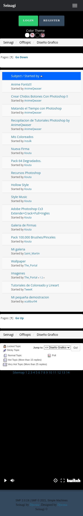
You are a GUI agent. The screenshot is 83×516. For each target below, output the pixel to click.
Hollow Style (20, 185)
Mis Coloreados (22, 137)
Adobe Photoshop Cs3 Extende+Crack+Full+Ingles (30, 211)
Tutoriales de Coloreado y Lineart (35, 285)
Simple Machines (58, 500)
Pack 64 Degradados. (26, 161)
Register (51, 20)
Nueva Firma (20, 149)
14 (67, 372)
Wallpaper (18, 261)
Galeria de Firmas (23, 225)
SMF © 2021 (38, 500)
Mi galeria (18, 249)
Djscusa (34, 504)
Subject (16, 76)
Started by (33, 76)
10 (50, 372)
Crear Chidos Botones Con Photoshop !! (39, 96)
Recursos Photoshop (26, 173)
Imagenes (18, 273)
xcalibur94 (30, 301)
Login (28, 20)
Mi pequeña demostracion (30, 297)
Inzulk (28, 141)
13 (63, 372)
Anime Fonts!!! (21, 84)
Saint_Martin (32, 253)
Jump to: (38, 347)
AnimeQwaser (33, 88)
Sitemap (18, 372)
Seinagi (9, 5)
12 (59, 372)
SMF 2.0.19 (22, 500)
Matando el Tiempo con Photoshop (36, 108)
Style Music (19, 197)
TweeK (28, 289)
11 (54, 372)
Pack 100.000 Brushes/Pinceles (33, 237)
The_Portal (30, 265)
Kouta (28, 153)
